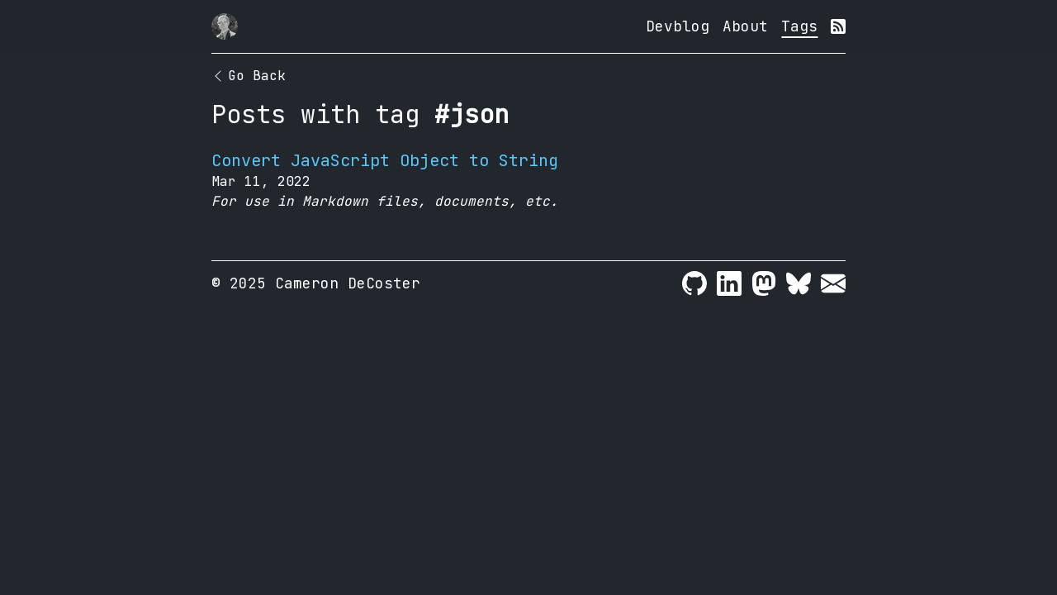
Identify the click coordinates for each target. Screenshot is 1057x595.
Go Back (248, 75)
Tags (799, 26)
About (745, 26)
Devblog (677, 26)
